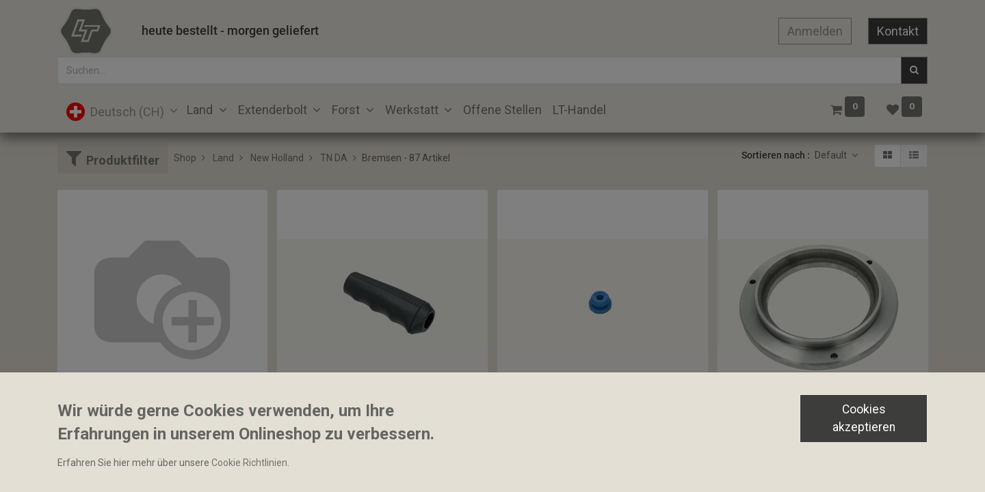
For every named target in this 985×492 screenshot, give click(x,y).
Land (223, 157)
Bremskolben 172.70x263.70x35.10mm (808, 436)
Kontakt (898, 31)
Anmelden (815, 31)
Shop (185, 157)
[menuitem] (502, 110)
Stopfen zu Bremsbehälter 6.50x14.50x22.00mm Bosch (602, 436)
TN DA (333, 157)
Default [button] (832, 155)
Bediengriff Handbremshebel (346, 436)
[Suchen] (914, 70)
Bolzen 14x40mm (100, 412)
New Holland (277, 157)
